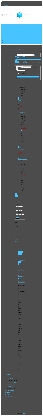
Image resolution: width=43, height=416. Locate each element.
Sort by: (19, 209)
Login (18, 62)
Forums (6, 5)
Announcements (22, 112)
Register (24, 62)
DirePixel (20, 106)
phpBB (24, 413)
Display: (19, 205)
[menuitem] (12, 29)
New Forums (21, 148)
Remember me (23, 74)
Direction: (20, 213)
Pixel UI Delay (20, 100)
